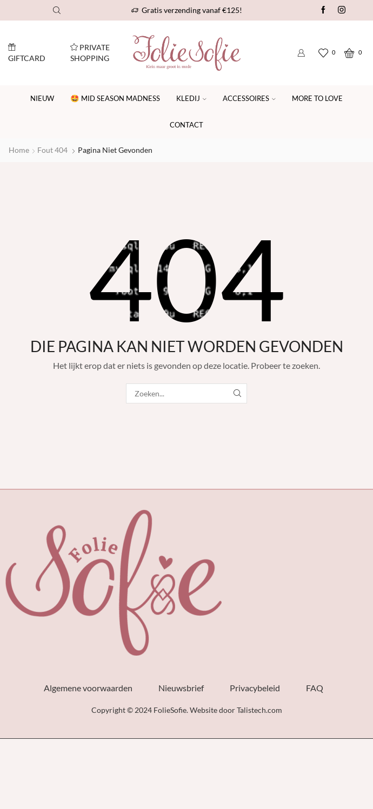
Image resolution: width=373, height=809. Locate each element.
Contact (186, 124)
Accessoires (249, 98)
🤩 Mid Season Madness (115, 98)
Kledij (191, 98)
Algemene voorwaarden (88, 688)
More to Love (317, 98)
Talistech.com (259, 709)
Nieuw (42, 98)
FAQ (314, 688)
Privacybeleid (255, 688)
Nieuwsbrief (181, 688)
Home (19, 149)
